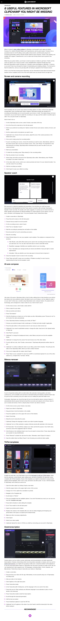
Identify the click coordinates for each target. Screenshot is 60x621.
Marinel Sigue (9, 14)
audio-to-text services (9, 563)
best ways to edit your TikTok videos (40, 475)
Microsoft (54, 45)
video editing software (19, 49)
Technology (7, 5)
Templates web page (16, 500)
